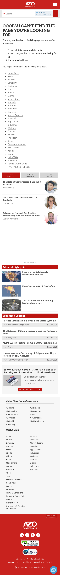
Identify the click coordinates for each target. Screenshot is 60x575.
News (10, 76)
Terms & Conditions (17, 163)
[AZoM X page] (33, 535)
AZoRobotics (11, 411)
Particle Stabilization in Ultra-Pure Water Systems (29, 320)
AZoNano (10, 408)
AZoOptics (10, 418)
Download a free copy (29, 389)
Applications (14, 121)
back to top (52, 516)
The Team (12, 137)
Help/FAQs (13, 157)
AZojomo (12, 128)
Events (11, 95)
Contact (11, 154)
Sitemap (9, 499)
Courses (12, 112)
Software (12, 105)
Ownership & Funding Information (15, 507)
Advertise (12, 160)
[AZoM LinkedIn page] (22, 535)
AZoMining (10, 424)
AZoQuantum (35, 411)
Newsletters (13, 147)
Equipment (13, 86)
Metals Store (14, 99)
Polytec (10, 347)
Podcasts (12, 131)
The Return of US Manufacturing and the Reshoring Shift (30, 332)
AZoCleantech (12, 414)
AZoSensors (35, 408)
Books (11, 89)
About (11, 150)
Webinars (12, 108)
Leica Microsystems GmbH (18, 360)
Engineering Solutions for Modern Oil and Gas (36, 273)
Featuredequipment (30, 175)
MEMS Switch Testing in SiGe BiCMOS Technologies (30, 342)
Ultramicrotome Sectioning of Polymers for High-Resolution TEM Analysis (29, 354)
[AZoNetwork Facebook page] (27, 535)
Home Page (13, 73)
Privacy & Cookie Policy (19, 166)
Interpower (12, 337)
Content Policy (12, 503)
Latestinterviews (11, 175)
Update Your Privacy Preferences (30, 567)
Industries (12, 124)
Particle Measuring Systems (18, 325)
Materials (12, 118)
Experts (11, 134)
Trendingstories (49, 175)
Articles (11, 79)
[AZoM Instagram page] (38, 535)
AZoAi (32, 414)
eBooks (9, 453)
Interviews (34, 439)
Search (11, 141)
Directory (12, 82)
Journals (12, 102)
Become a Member (17, 144)
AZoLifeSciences (37, 421)
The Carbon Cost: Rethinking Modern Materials (37, 301)
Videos (11, 92)
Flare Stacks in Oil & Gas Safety (38, 286)
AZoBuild (10, 421)
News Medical (36, 418)
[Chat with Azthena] (53, 570)
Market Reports (15, 115)
